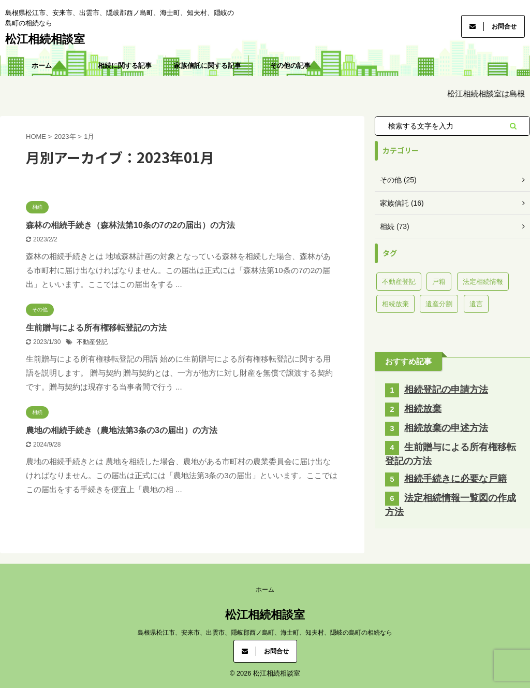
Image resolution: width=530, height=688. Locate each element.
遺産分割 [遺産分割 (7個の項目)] (438, 304)
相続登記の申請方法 (446, 389)
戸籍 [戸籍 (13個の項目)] (439, 281)
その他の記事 (290, 65)
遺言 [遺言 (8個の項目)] (476, 304)
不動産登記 (92, 342)
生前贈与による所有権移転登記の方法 (96, 327)
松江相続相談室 (45, 39)
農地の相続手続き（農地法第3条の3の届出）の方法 (121, 430)
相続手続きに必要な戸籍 (455, 479)
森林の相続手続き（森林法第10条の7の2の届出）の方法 (130, 225)
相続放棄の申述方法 (446, 428)
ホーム (42, 65)
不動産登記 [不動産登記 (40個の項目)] (399, 281)
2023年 (65, 136)
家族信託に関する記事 (207, 65)
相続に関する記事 (125, 65)
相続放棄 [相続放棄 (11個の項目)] (395, 304)
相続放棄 (422, 409)
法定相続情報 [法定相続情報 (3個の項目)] (483, 281)
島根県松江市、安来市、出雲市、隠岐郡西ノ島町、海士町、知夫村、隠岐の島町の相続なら (265, 632)
